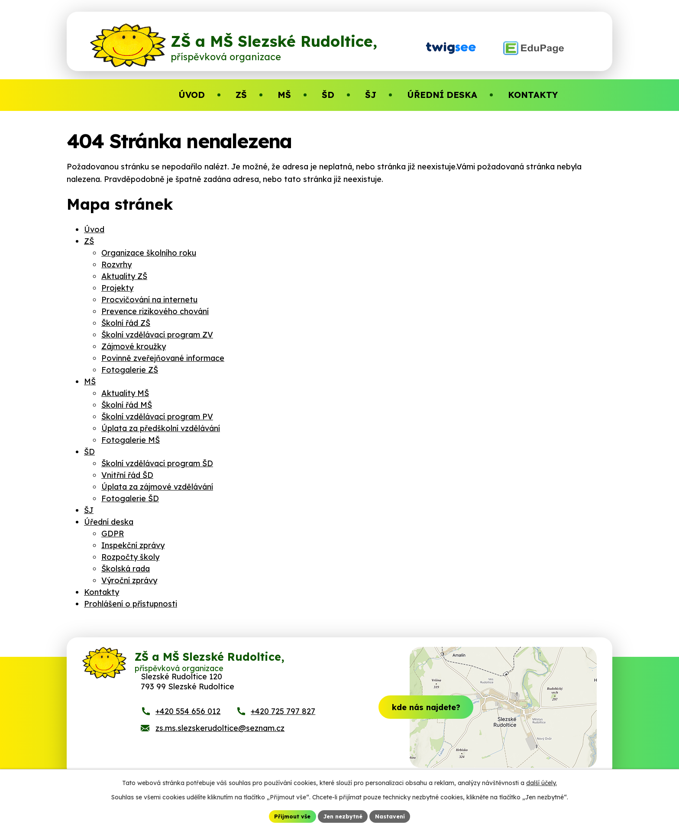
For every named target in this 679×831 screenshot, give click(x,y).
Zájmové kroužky (133, 346)
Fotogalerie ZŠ (129, 370)
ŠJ (89, 510)
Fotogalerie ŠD (130, 498)
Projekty (117, 288)
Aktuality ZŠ (124, 276)
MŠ (90, 381)
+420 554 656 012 (187, 723)
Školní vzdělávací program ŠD (157, 463)
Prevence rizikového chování (155, 311)
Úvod (94, 229)
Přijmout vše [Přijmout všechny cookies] (287, 815)
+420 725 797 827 (283, 723)
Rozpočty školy (130, 557)
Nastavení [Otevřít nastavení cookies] (394, 815)
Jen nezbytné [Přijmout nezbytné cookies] (343, 815)
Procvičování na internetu (149, 300)
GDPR (112, 534)
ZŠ (89, 241)
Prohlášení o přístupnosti (130, 604)
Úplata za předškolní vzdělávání (160, 428)
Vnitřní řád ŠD (127, 475)
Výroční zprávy (129, 580)
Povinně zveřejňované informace (162, 358)
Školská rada (125, 569)
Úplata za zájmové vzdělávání (157, 487)
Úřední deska (108, 522)
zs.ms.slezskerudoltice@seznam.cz (220, 740)
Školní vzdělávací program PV (157, 417)
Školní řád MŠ (126, 405)
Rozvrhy (116, 264)
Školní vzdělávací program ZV (157, 335)
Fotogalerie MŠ (130, 440)
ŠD (89, 452)
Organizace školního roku (148, 253)
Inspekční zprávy (133, 545)
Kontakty (101, 592)
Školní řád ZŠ (125, 323)
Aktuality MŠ (125, 393)
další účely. (541, 782)
